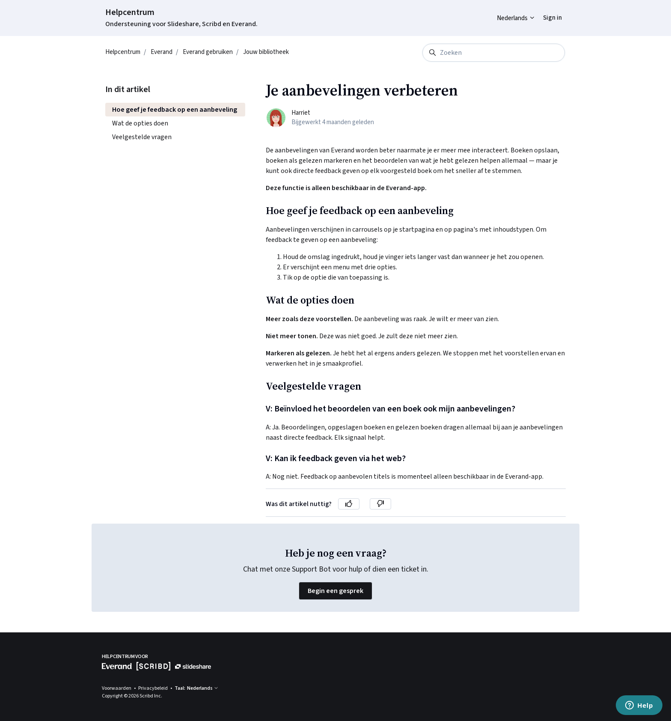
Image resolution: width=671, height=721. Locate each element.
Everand (161, 52)
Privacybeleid (153, 688)
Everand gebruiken (208, 52)
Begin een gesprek (335, 591)
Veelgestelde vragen (142, 137)
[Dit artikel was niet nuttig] (380, 503)
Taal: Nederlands (197, 688)
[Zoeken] (493, 52)
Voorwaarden (117, 688)
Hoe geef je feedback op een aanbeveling (174, 109)
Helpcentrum (129, 12)
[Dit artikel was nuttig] (348, 503)
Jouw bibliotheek (266, 52)
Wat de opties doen (140, 123)
